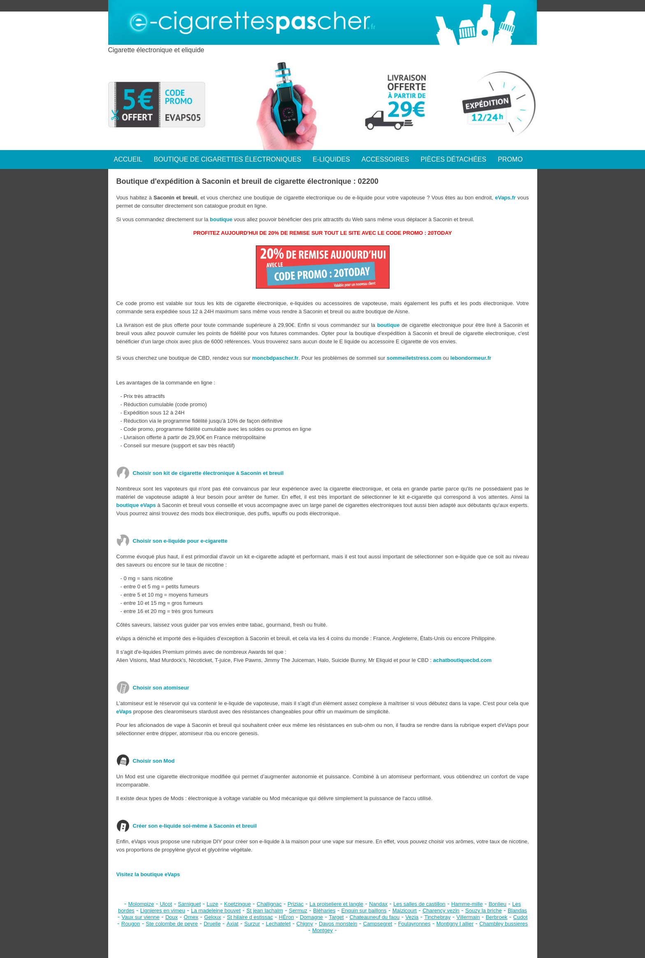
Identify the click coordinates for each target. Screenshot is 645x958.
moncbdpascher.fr (275, 358)
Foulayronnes (414, 924)
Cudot (520, 917)
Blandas (517, 910)
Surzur (252, 924)
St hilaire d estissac (250, 917)
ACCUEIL (128, 159)
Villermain (468, 917)
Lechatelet (278, 924)
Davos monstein (338, 924)
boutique (221, 219)
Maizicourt (404, 910)
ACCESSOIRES (385, 159)
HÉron (286, 917)
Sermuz (298, 910)
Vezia (411, 917)
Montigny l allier (454, 924)
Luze (212, 904)
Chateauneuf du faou (374, 917)
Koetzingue (237, 904)
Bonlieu (497, 904)
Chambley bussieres (503, 924)
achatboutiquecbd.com (462, 660)
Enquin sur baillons (364, 910)
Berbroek (497, 917)
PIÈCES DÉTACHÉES (453, 159)
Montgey (322, 930)
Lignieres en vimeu (162, 910)
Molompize (141, 904)
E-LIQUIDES (331, 159)
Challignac (269, 904)
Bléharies (324, 910)
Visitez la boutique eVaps (148, 874)
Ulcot (166, 904)
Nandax (378, 904)
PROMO (510, 159)
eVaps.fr (505, 197)
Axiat (233, 924)
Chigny (305, 924)
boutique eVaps (136, 505)
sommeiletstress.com (414, 358)
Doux (171, 917)
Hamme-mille (467, 904)
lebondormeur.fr (471, 358)
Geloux (212, 917)
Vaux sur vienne (140, 917)
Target (336, 917)
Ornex (191, 917)
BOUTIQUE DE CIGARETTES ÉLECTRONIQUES (227, 159)
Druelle (212, 924)
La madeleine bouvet (216, 910)
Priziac (296, 904)
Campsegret (377, 924)
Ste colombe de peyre (172, 924)
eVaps (124, 711)
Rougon (130, 924)
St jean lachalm (264, 910)
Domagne (311, 917)
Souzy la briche (483, 910)
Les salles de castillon (419, 904)
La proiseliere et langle (336, 904)
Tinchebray (438, 917)
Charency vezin (440, 910)
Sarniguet (189, 904)
